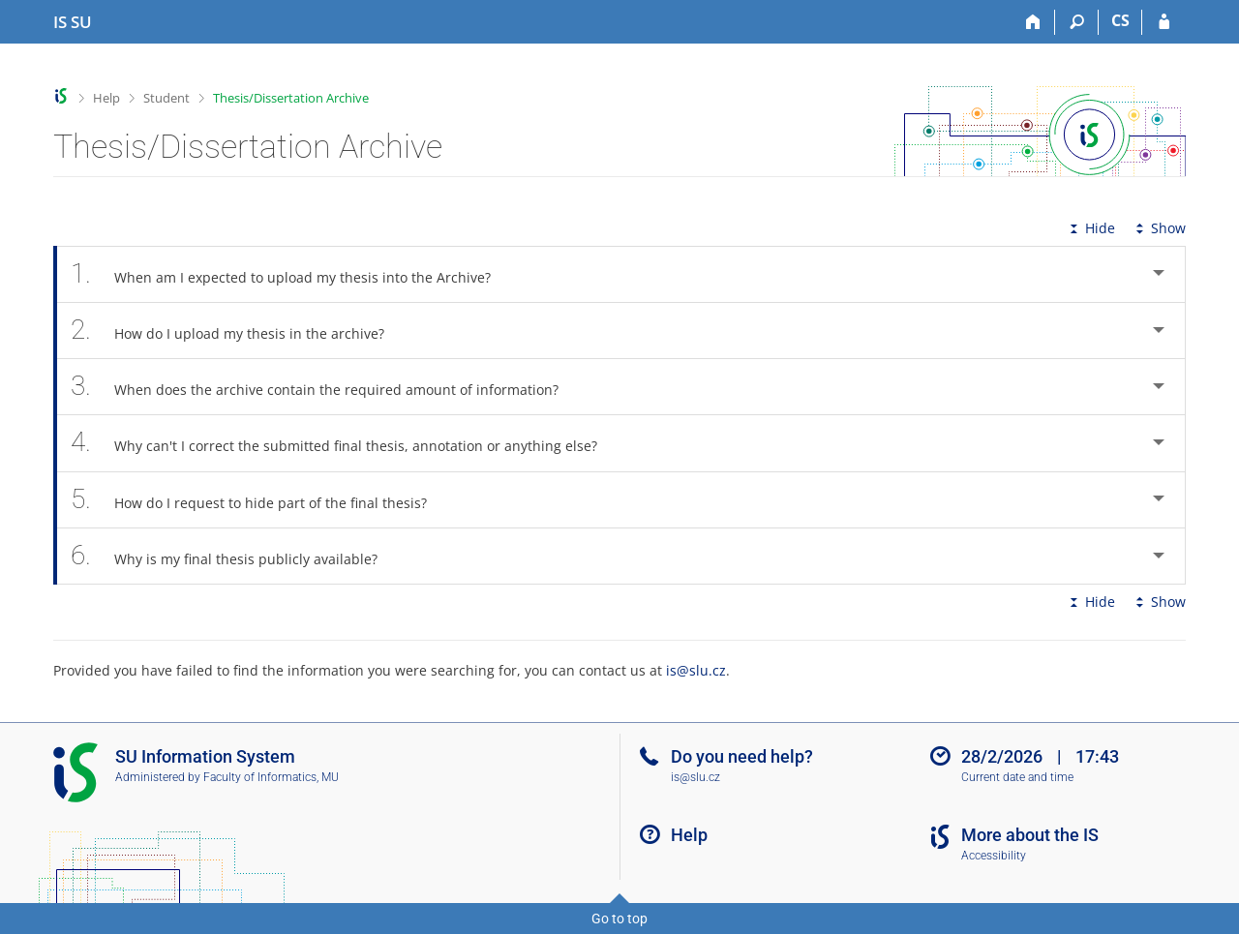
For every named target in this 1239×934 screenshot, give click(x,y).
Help (106, 97)
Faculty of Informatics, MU (271, 777)
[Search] (1077, 22)
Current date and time (1017, 777)
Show (1159, 228)
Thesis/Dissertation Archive (291, 97)
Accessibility (993, 855)
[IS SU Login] (1164, 22)
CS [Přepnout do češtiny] (1120, 20)
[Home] (1033, 22)
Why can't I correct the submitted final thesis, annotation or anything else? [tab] (345, 443)
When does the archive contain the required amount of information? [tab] (325, 387)
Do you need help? (742, 756)
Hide (1090, 228)
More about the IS (1030, 835)
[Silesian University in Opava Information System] (72, 22)
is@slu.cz (696, 670)
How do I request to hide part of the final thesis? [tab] (259, 500)
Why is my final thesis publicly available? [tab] (235, 556)
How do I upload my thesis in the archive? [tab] (238, 330)
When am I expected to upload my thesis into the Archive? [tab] (291, 274)
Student (166, 97)
